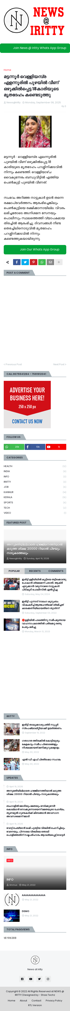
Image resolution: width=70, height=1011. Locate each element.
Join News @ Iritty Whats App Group (36, 48)
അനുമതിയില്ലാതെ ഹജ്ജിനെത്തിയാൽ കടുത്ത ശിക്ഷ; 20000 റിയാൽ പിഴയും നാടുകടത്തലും (35, 549)
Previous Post (14, 364)
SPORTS (35, 503)
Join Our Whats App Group (36, 249)
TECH (35, 508)
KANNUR (35, 492)
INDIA (35, 471)
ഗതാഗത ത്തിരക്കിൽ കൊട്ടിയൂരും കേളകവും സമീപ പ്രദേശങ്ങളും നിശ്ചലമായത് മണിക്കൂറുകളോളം (41, 744)
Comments (55, 571)
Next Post (58, 364)
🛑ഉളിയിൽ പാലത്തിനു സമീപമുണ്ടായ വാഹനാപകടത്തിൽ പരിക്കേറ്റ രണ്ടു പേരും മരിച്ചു (43, 623)
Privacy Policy (54, 1000)
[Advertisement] (35, 673)
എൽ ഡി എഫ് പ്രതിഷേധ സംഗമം (41, 759)
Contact (36, 1000)
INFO (35, 477)
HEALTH (35, 466)
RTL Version (35, 1005)
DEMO (25, 911)
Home (7, 70)
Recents (35, 571)
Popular (14, 571)
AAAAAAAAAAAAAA (33, 895)
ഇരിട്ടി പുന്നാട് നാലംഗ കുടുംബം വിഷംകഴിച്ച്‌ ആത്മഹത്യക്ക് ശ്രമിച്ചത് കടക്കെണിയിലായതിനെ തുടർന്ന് (42, 605)
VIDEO (35, 513)
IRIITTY (35, 482)
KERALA (35, 497)
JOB (35, 487)
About (23, 1000)
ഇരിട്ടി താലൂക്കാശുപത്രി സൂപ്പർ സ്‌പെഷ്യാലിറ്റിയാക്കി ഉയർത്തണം (41, 726)
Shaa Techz (48, 995)
